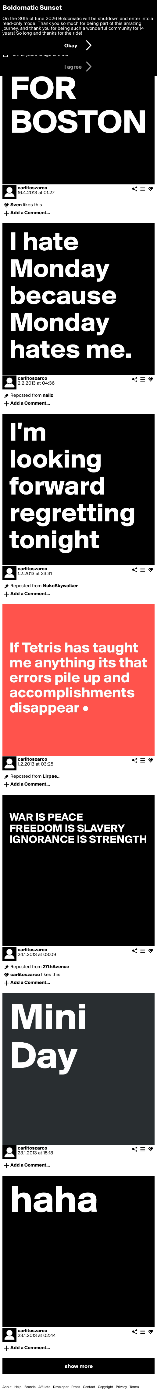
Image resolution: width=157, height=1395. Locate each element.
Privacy (121, 1387)
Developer (61, 1387)
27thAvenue (56, 967)
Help (18, 1387)
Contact (89, 1387)
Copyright (105, 1387)
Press (75, 1387)
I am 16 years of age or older (39, 54)
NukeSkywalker (60, 586)
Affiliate (44, 1387)
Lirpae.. (51, 776)
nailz (48, 395)
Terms (134, 1387)
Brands (30, 1387)
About (7, 1387)
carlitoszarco (32, 188)
